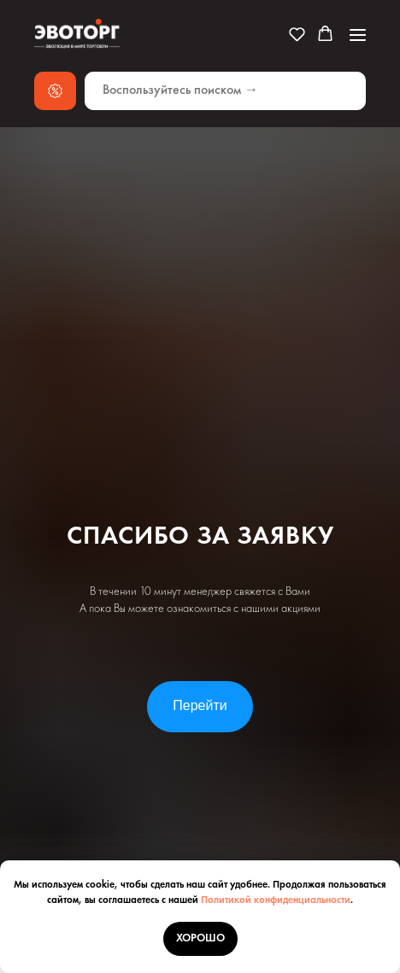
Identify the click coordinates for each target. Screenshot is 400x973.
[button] (297, 34)
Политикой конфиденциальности (275, 900)
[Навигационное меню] (358, 34)
